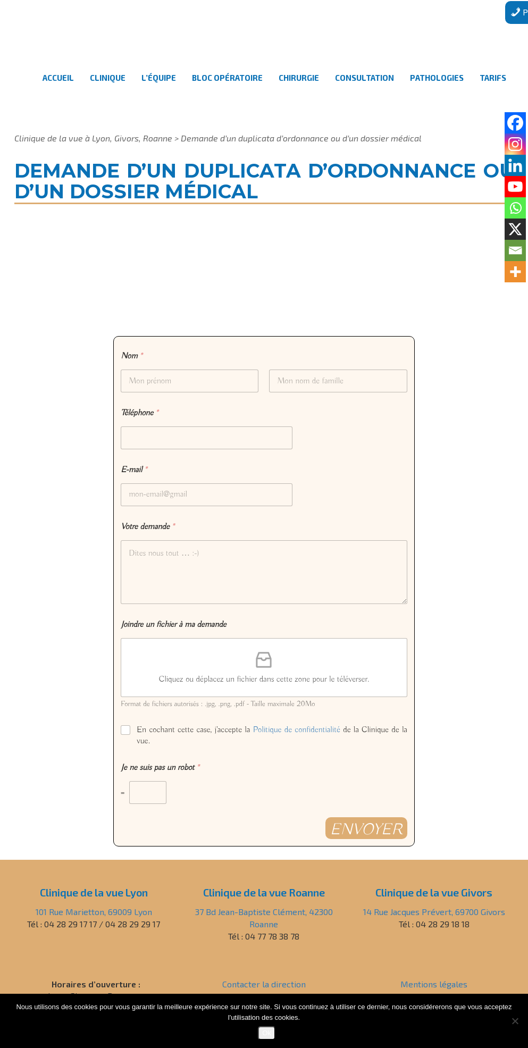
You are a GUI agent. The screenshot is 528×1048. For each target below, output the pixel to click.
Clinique (107, 87)
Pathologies (437, 87)
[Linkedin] (515, 165)
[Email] (515, 250)
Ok (266, 1033)
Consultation (364, 87)
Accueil (58, 87)
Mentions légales (433, 984)
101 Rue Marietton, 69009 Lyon (94, 912)
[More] (515, 271)
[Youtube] (515, 186)
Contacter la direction (264, 984)
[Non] (514, 1021)
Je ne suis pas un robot (160, 768)
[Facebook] (515, 122)
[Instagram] (515, 144)
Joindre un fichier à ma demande (173, 625)
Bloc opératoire (227, 87)
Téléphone (139, 413)
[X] (515, 229)
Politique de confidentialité (296, 730)
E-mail (134, 470)
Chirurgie (299, 87)
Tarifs (493, 87)
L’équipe (158, 87)
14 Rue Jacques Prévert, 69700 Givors (434, 912)
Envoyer (366, 829)
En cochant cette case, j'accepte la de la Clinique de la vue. (272, 736)
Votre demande (147, 527)
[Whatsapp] (515, 208)
